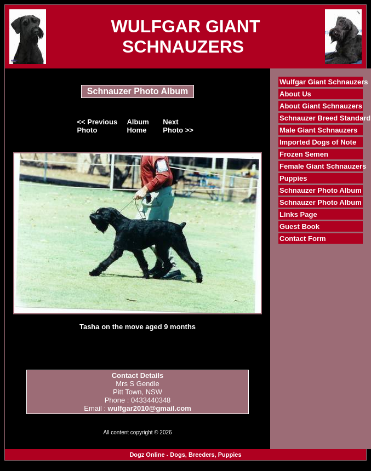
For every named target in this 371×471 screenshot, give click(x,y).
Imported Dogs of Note (317, 142)
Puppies (293, 178)
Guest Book (299, 226)
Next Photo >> (178, 126)
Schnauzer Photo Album (320, 190)
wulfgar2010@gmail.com (149, 408)
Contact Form (302, 238)
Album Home (138, 126)
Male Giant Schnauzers (318, 130)
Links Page (298, 214)
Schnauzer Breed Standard (324, 118)
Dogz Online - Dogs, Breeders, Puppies (185, 454)
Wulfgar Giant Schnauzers (323, 82)
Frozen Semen (303, 154)
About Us (295, 94)
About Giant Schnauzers (320, 106)
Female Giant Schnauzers (322, 166)
